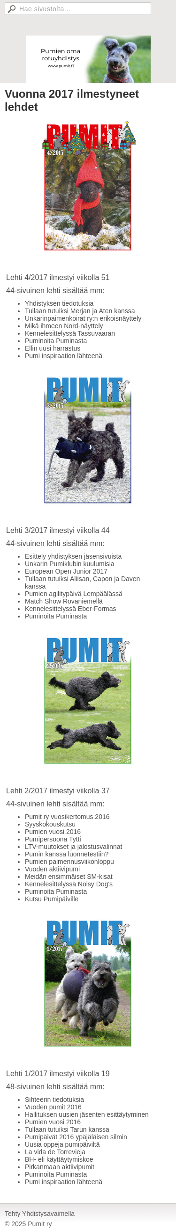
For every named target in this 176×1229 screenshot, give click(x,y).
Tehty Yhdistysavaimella (40, 1213)
